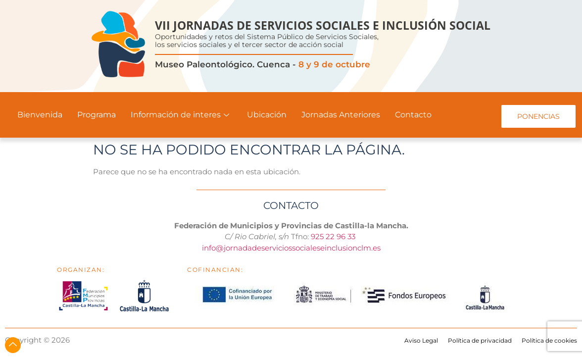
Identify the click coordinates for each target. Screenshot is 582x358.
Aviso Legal (421, 340)
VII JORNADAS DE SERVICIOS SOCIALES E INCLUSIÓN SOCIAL (322, 25)
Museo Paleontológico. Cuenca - (262, 64)
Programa (96, 114)
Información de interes (180, 114)
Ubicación (267, 114)
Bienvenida (39, 114)
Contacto (413, 114)
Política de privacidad (480, 340)
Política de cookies (549, 340)
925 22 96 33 (334, 236)
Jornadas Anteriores (340, 114)
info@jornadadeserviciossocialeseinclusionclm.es (291, 248)
